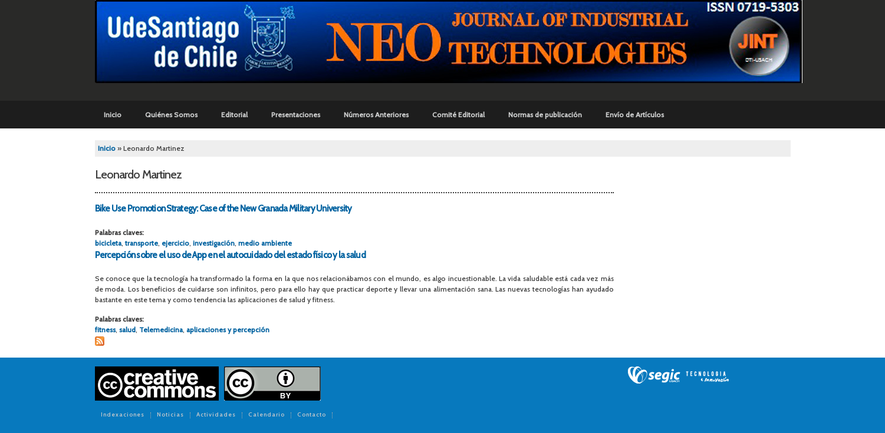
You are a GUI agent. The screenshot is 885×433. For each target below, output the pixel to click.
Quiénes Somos (171, 114)
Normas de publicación (545, 114)
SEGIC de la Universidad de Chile (678, 375)
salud (127, 329)
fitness (105, 329)
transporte (141, 243)
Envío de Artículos (635, 114)
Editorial (234, 114)
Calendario (266, 415)
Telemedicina (161, 329)
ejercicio (175, 243)
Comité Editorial (458, 114)
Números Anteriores (376, 114)
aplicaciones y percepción (227, 329)
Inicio (112, 114)
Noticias (170, 415)
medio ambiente (265, 243)
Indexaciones (122, 415)
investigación (214, 243)
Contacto (311, 415)
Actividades (216, 415)
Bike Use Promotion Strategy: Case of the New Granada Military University (223, 208)
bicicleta (108, 243)
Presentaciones (295, 114)
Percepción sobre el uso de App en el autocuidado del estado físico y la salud (230, 255)
